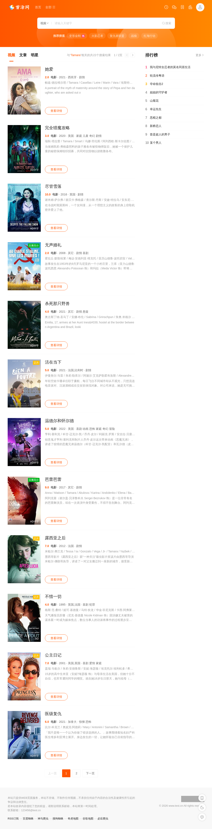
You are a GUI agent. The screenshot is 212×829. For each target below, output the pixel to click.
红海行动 (149, 35)
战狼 (134, 35)
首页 (38, 7)
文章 (23, 55)
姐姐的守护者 (156, 92)
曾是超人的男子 (157, 135)
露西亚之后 (55, 538)
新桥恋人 (153, 126)
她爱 (49, 69)
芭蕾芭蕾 (53, 479)
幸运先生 (153, 109)
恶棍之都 (153, 118)
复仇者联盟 (117, 35)
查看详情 (56, 110)
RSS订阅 (13, 818)
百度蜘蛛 (28, 818)
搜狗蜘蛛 (58, 818)
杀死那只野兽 (57, 303)
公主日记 (53, 655)
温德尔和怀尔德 (59, 420)
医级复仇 (53, 713)
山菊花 (152, 101)
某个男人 (153, 143)
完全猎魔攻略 (57, 127)
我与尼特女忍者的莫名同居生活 (167, 67)
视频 (11, 55)
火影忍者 (97, 35)
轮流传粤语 (154, 76)
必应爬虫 (103, 818)
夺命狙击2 (154, 84)
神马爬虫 (43, 818)
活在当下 (53, 362)
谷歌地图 (88, 818)
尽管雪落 (53, 186)
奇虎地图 (73, 818)
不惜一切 (53, 596)
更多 (200, 55)
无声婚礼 (53, 245)
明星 (34, 55)
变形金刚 (77, 35)
